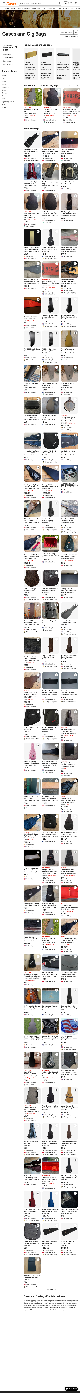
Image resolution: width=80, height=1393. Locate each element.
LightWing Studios (8, 102)
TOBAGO (5, 107)
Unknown (5, 90)
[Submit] (76, 32)
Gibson (4, 78)
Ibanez (4, 81)
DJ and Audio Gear (68, 8)
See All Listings (71, 36)
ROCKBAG (5, 87)
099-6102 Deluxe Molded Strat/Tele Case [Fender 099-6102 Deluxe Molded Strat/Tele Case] (46, 65)
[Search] (59, 3)
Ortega (4, 93)
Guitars (13, 8)
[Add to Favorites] (39, 90)
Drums (59, 8)
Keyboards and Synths (38, 8)
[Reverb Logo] (11, 3)
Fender (4, 75)
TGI (3, 99)
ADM (4, 105)
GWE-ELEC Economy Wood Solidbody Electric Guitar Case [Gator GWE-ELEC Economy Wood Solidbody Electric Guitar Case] (63, 65)
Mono (4, 96)
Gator (4, 84)
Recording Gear (51, 8)
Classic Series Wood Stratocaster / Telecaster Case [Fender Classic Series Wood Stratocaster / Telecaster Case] (31, 65)
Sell (66, 3)
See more (73, 86)
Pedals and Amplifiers (24, 8)
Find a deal (6, 8)
